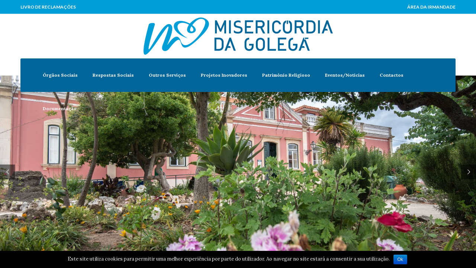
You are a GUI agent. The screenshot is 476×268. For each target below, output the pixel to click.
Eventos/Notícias (345, 75)
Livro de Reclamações (48, 7)
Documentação (60, 108)
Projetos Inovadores (224, 75)
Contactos (391, 75)
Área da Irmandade (431, 7)
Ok (400, 259)
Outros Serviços (167, 75)
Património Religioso (286, 75)
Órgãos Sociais (60, 75)
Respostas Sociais (113, 75)
